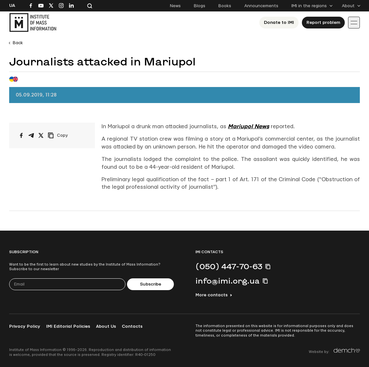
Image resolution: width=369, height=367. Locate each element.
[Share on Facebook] (21, 135)
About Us (106, 326)
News (175, 6)
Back (18, 43)
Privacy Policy (24, 326)
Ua (12, 5)
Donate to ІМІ (279, 22)
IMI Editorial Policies (68, 326)
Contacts (132, 326)
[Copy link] (67, 135)
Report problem (323, 22)
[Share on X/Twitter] (41, 135)
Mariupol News (248, 126)
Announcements (261, 6)
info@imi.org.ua (227, 281)
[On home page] (32, 22)
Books (224, 6)
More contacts (211, 295)
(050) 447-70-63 (228, 266)
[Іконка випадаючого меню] (354, 22)
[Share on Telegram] (31, 135)
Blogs (199, 6)
